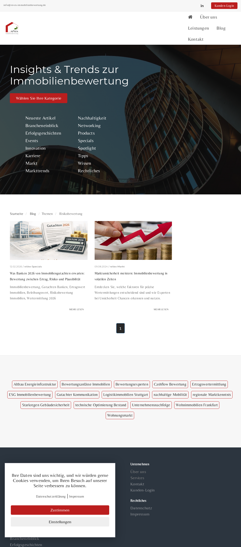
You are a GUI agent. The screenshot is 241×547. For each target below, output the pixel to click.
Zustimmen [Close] (60, 510)
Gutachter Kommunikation (77, 386)
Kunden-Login (218, 6)
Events (33, 125)
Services (131, 469)
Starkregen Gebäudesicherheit (46, 396)
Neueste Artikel (42, 102)
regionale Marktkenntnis (212, 386)
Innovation (37, 133)
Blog (203, 20)
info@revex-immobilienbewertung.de (31, 5)
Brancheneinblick (43, 110)
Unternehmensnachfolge (151, 396)
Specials (83, 125)
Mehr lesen (67, 300)
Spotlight (84, 133)
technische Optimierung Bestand (100, 396)
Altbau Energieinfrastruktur (35, 375)
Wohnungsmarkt (120, 406)
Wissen (81, 148)
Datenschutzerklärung (51, 497)
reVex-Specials (33, 247)
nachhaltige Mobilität (170, 386)
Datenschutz (135, 499)
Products (83, 118)
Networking (86, 110)
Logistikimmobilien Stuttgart (125, 386)
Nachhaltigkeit (89, 102)
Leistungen (180, 20)
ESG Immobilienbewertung (30, 386)
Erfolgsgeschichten (45, 118)
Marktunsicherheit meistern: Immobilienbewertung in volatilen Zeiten (114, 256)
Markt (33, 148)
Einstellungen (60, 521)
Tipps (80, 140)
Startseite (16, 199)
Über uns (154, 20)
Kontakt (223, 20)
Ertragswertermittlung (209, 375)
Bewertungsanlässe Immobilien (86, 375)
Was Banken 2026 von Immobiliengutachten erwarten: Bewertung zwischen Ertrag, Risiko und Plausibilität (44, 259)
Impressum (133, 505)
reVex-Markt (108, 247)
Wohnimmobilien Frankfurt (197, 396)
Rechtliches (86, 155)
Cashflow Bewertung (170, 375)
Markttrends (38, 155)
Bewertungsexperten (132, 375)
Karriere (34, 140)
